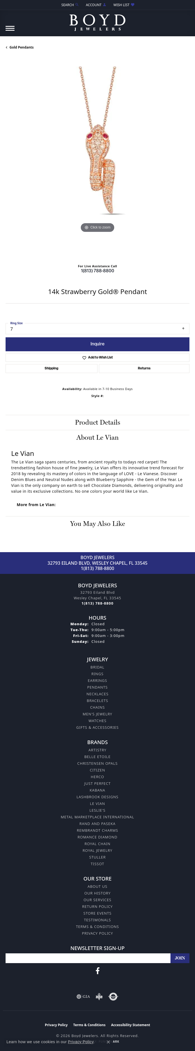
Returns (144, 368)
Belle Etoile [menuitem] (97, 756)
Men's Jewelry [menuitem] (97, 713)
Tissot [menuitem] (97, 863)
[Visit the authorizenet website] (113, 996)
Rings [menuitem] (97, 673)
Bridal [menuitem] (97, 667)
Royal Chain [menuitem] (97, 843)
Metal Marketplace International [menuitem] (97, 816)
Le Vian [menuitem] (97, 803)
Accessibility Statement (130, 1025)
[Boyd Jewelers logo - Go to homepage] (97, 20)
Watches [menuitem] (97, 720)
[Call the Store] (98, 603)
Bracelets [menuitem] (97, 700)
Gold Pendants (21, 47)
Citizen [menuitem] (97, 770)
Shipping (51, 368)
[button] (69, 5)
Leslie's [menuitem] (97, 810)
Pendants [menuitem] (97, 687)
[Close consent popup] (108, 1042)
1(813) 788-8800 (97, 271)
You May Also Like (97, 524)
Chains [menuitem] (97, 707)
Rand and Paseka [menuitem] (97, 823)
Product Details (97, 422)
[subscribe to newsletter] (179, 958)
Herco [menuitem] (97, 776)
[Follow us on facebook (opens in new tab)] (98, 971)
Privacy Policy (97, 933)
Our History (97, 893)
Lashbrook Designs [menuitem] (98, 796)
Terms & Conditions (97, 926)
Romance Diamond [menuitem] (97, 837)
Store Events (98, 913)
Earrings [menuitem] (97, 680)
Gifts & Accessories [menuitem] (97, 727)
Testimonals (97, 919)
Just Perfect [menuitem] (97, 783)
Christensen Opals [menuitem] (97, 763)
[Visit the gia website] (83, 996)
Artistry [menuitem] (97, 749)
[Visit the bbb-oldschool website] (99, 996)
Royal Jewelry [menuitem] (97, 850)
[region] (97, 159)
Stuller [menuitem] (97, 857)
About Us (97, 886)
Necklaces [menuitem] (97, 693)
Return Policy (97, 906)
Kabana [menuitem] (97, 790)
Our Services (97, 899)
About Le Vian (97, 437)
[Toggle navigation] (10, 31)
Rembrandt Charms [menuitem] (97, 830)
